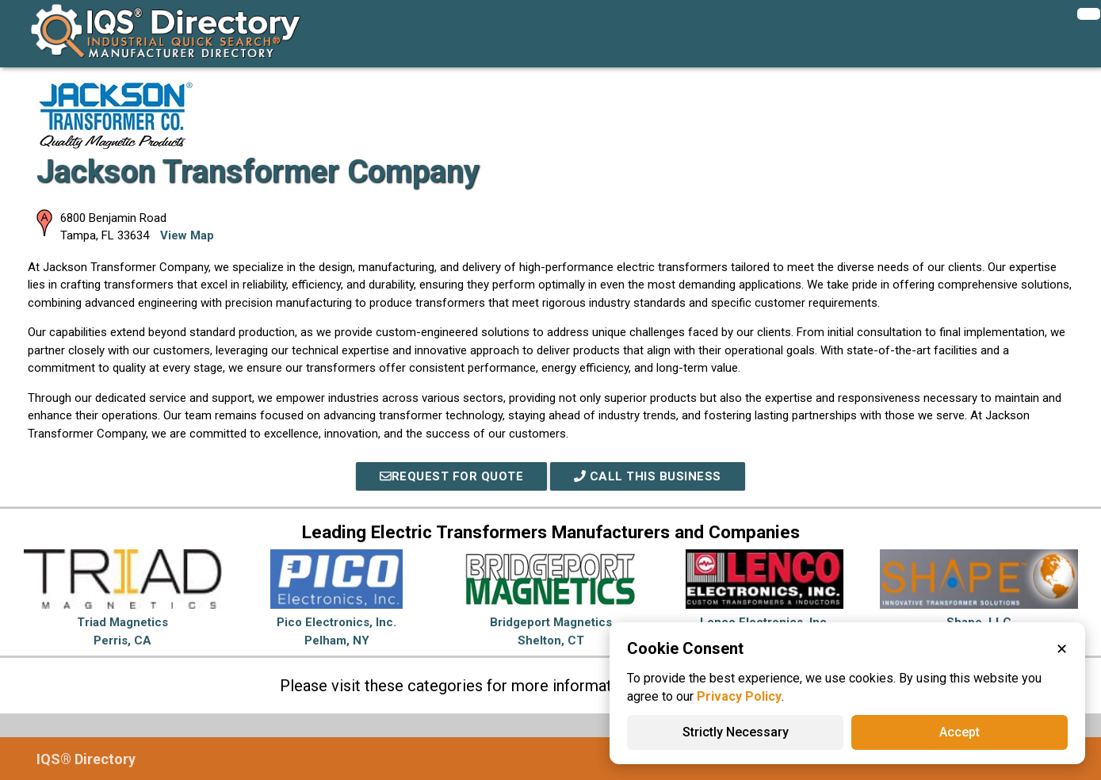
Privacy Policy (739, 696)
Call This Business (647, 476)
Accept (959, 732)
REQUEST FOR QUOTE (452, 476)
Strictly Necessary (735, 732)
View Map (187, 235)
